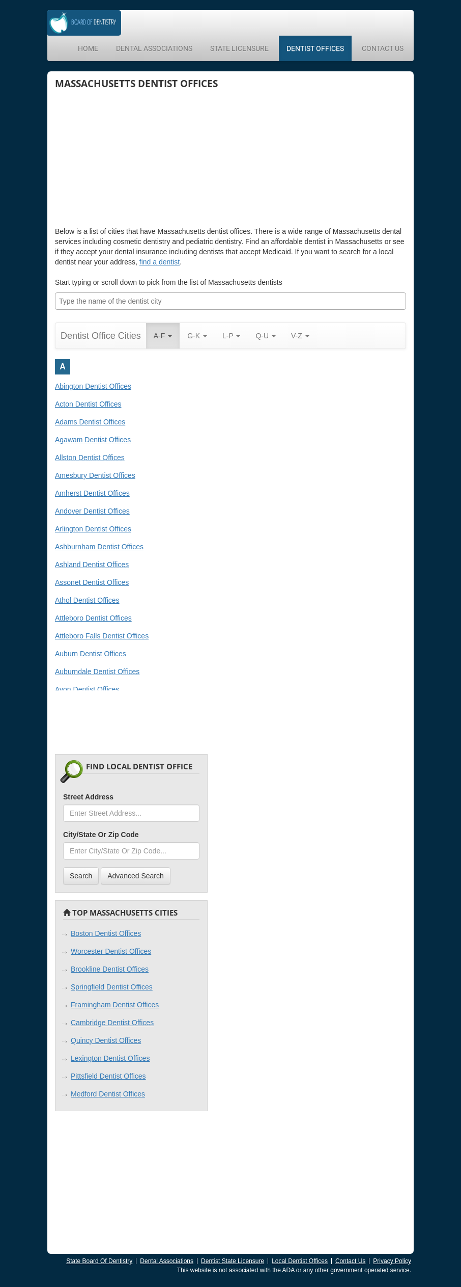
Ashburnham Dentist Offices (99, 547)
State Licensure (239, 48)
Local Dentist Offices (300, 1261)
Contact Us (383, 48)
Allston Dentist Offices (90, 457)
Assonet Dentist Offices (92, 582)
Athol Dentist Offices (87, 600)
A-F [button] (163, 336)
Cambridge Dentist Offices (112, 1022)
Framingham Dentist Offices (115, 1005)
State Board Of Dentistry (99, 1261)
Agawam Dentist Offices (93, 440)
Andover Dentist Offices (92, 511)
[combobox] (230, 301)
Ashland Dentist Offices (92, 564)
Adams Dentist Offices (90, 422)
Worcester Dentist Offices (111, 951)
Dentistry (93, 22)
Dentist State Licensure (232, 1261)
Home (88, 48)
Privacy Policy (392, 1261)
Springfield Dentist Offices (112, 987)
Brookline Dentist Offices (110, 969)
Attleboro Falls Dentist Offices (102, 636)
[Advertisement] (131, 157)
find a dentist (159, 262)
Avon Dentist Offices (87, 689)
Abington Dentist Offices (93, 386)
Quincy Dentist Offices (106, 1040)
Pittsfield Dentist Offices (108, 1076)
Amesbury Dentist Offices (95, 475)
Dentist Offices (315, 48)
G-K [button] (197, 336)
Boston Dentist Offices (106, 933)
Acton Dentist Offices (88, 404)
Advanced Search (135, 876)
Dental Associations (154, 48)
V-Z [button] (300, 336)
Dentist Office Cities (101, 336)
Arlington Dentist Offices (93, 529)
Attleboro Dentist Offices (93, 618)
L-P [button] (231, 336)
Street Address (88, 797)
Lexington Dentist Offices (110, 1058)
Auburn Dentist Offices (90, 654)
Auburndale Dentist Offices (97, 671)
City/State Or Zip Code (101, 834)
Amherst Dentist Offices (92, 493)
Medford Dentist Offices (108, 1094)
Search (81, 876)
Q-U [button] (265, 336)
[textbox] (233, 301)
